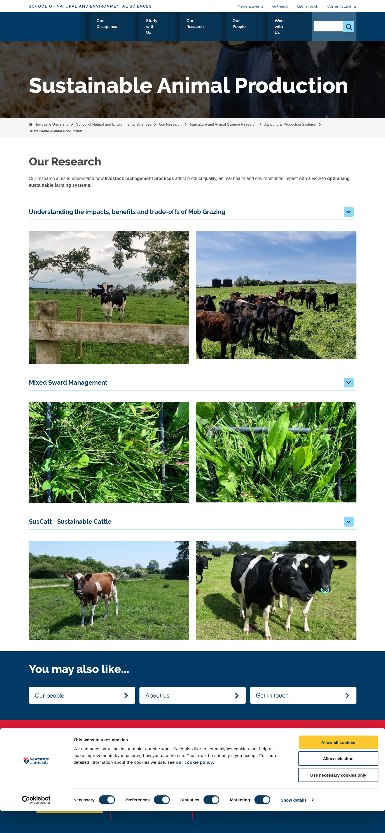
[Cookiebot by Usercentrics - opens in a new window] (36, 822)
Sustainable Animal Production (56, 131)
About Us (103, 27)
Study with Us (178, 27)
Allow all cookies (338, 764)
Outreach (280, 6)
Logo (54, 26)
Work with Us (288, 27)
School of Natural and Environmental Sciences (90, 6)
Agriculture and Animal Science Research (223, 124)
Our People (252, 27)
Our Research (216, 27)
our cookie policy (194, 784)
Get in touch (272, 695)
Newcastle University (51, 124)
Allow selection (338, 780)
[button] (349, 212)
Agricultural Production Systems (290, 124)
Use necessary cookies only (338, 797)
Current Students (341, 6)
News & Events (250, 6)
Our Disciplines (138, 27)
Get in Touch (307, 6)
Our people (49, 695)
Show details (294, 822)
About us (157, 695)
